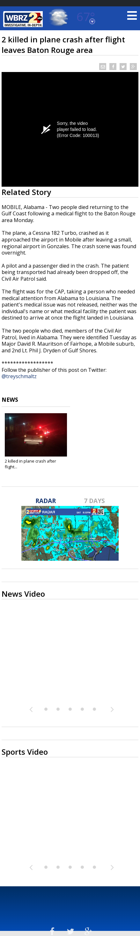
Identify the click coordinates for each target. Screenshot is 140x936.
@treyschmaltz (19, 376)
